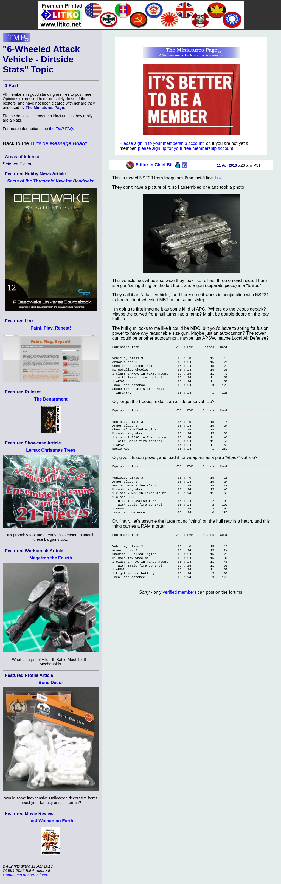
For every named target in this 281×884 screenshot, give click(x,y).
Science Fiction (18, 164)
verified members (179, 617)
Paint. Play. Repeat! (50, 328)
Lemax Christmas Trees (50, 450)
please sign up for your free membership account (185, 148)
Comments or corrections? (26, 875)
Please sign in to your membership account (162, 143)
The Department (51, 399)
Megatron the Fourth (50, 558)
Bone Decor (50, 682)
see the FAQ (57, 128)
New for (50, 181)
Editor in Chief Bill (155, 164)
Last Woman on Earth (50, 820)
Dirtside (58, 143)
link (218, 178)
